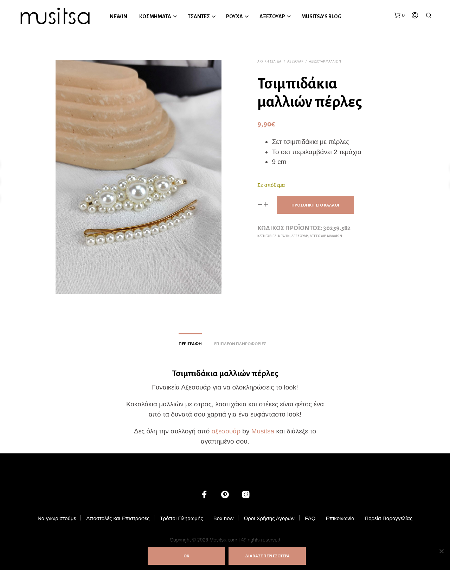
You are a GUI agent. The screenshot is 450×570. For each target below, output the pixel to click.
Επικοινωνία (340, 518)
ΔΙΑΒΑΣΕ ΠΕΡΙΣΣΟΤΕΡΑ (267, 556)
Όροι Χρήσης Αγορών (269, 518)
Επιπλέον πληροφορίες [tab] (240, 344)
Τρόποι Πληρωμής (181, 518)
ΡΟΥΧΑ (234, 16)
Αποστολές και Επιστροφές (117, 518)
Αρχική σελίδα (269, 61)
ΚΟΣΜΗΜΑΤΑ (155, 16)
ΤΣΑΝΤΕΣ (199, 16)
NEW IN (118, 16)
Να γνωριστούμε (57, 518)
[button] (399, 15)
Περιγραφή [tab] (190, 344)
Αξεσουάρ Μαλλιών (325, 61)
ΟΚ (186, 556)
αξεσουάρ (226, 431)
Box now (223, 518)
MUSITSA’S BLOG (321, 16)
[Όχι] (441, 551)
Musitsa (262, 431)
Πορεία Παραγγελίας (388, 518)
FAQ (310, 518)
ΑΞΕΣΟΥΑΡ (272, 16)
